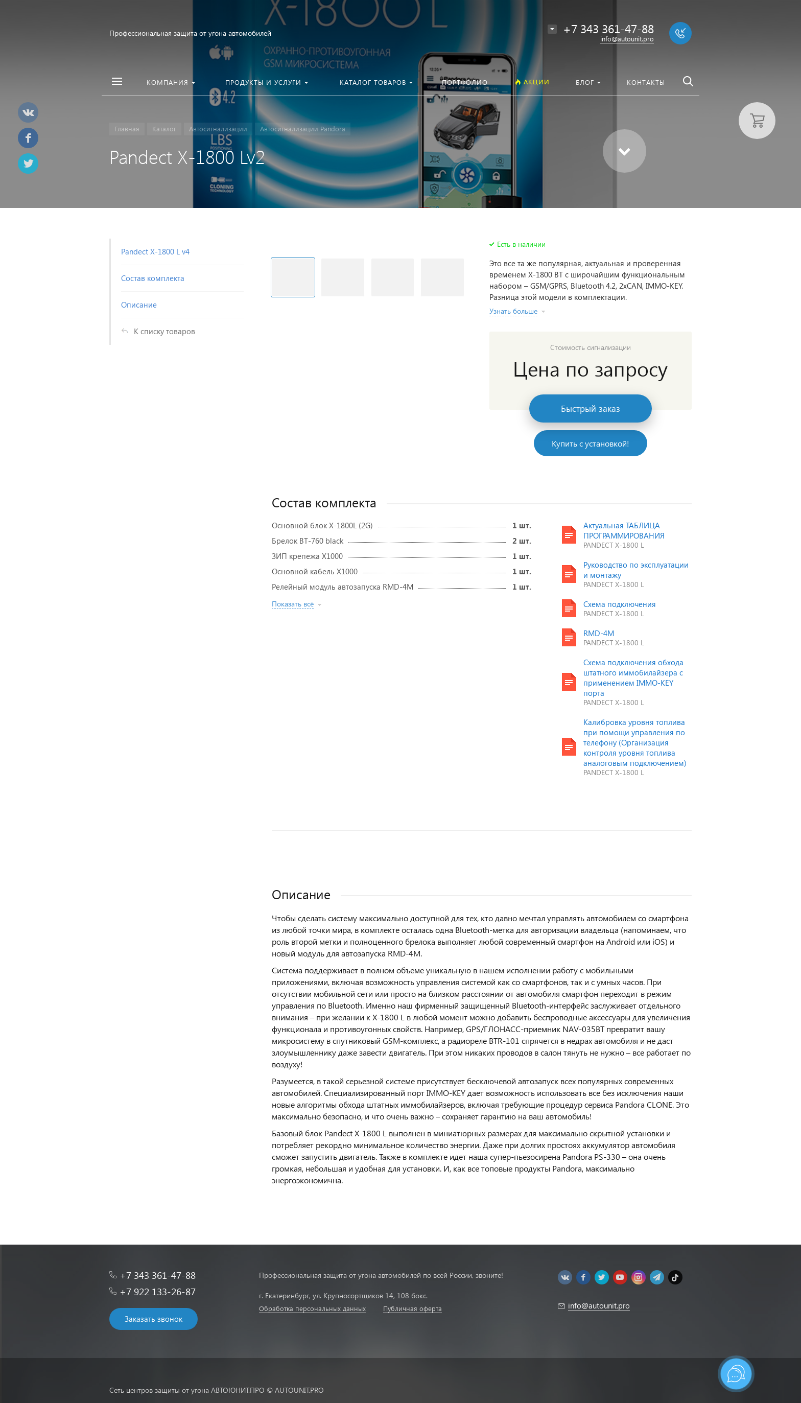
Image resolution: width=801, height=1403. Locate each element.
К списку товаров (164, 331)
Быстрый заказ (590, 408)
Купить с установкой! (590, 443)
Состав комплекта (152, 278)
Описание (139, 304)
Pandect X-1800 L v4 (155, 251)
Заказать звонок (153, 1319)
